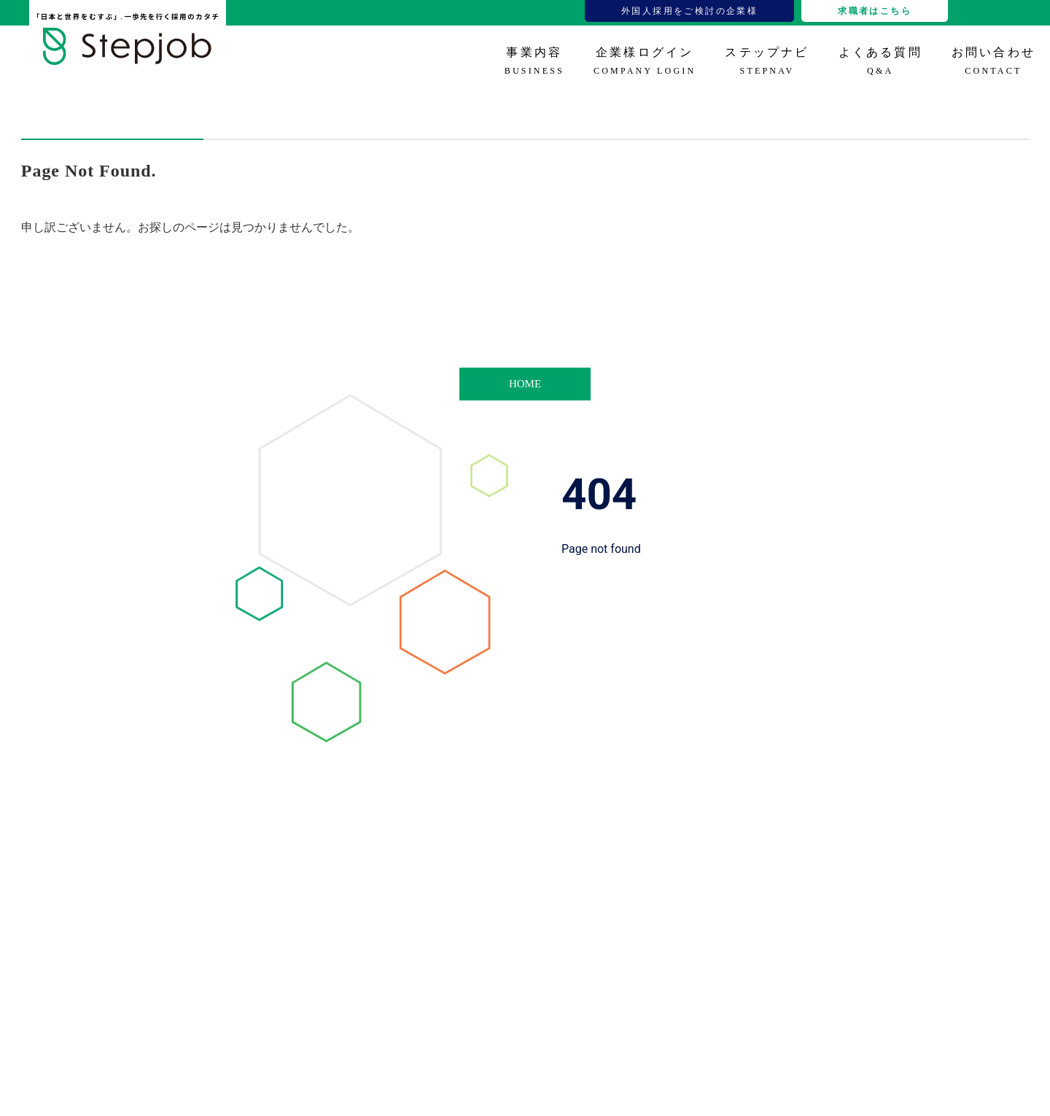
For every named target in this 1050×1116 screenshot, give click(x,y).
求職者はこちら (874, 11)
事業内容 (534, 61)
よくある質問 (880, 61)
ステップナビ (767, 61)
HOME (525, 384)
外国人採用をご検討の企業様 (689, 11)
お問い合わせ (993, 61)
